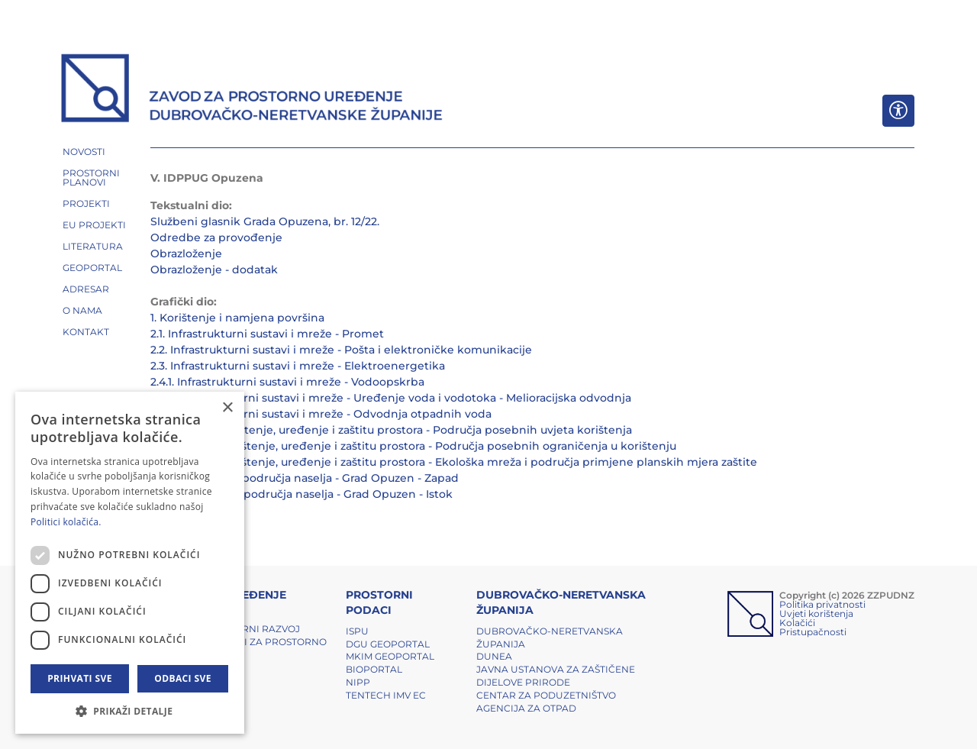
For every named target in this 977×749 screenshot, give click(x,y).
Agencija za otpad (526, 708)
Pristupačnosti (812, 632)
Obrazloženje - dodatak (214, 269)
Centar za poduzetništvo (546, 695)
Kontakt (86, 331)
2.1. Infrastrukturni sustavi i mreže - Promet (267, 334)
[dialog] (129, 563)
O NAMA (82, 310)
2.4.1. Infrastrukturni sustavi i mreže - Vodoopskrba (287, 382)
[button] (130, 710)
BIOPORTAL (374, 669)
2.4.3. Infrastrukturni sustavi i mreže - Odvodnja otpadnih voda (321, 414)
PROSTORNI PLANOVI (91, 177)
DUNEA (494, 656)
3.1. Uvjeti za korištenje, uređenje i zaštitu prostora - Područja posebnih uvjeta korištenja (391, 430)
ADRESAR (86, 289)
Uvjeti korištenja (816, 613)
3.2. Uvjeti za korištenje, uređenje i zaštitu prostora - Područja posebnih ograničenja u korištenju (413, 446)
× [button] (227, 408)
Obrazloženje (186, 253)
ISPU (357, 631)
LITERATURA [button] (93, 246)
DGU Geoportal (388, 644)
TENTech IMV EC (386, 695)
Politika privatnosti (822, 604)
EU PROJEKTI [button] (94, 225)
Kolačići (797, 622)
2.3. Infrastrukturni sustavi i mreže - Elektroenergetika (297, 366)
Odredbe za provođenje (216, 237)
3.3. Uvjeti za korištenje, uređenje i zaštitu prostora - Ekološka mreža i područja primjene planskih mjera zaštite (453, 462)
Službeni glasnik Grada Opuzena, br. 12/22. (264, 221)
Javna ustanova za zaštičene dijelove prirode (555, 675)
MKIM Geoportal (390, 656)
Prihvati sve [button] (79, 678)
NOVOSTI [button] (84, 151)
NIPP (358, 682)
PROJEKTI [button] (86, 203)
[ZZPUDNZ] (252, 90)
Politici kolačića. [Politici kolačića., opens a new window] (66, 521)
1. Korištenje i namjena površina (237, 317)
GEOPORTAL (92, 267)
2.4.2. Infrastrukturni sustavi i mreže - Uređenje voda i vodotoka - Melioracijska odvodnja (390, 398)
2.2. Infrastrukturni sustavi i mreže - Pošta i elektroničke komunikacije (341, 350)
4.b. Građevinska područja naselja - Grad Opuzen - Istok (301, 494)
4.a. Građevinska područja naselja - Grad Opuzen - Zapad (304, 478)
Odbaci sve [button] (182, 678)
